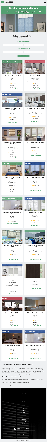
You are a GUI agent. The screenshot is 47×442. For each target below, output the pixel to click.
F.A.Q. (23, 399)
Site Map (23, 423)
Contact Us (23, 410)
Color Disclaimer (23, 412)
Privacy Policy (23, 419)
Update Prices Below (23, 55)
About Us (23, 397)
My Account (23, 408)
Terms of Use (23, 421)
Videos (23, 401)
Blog (23, 434)
